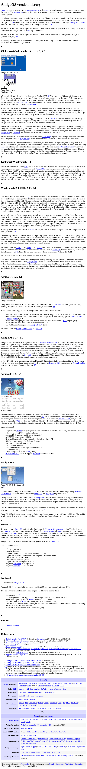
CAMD (65, 683)
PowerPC (27, 355)
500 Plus (32, 719)
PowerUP (36, 454)
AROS (21, 708)
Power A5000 (31, 735)
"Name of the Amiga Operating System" (19, 643)
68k (54, 529)
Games (46, 703)
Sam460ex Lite (64, 732)
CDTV (28, 722)
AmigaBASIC (23, 683)
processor (59, 529)
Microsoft (16, 133)
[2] (19, 594)
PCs (16, 252)
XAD (28, 452)
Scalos (51, 689)
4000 (75, 719)
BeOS (33, 708)
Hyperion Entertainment (48, 342)
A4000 (29, 329)
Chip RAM (24, 752)
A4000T (39, 329)
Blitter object (57, 683)
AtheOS (26, 708)
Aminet (21, 703)
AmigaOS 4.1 (19, 582)
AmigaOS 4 (40, 696)
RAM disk (55, 686)
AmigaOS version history (27, 696)
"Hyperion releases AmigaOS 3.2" (17, 655)
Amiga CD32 (35, 325)
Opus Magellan (35, 689)
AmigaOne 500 (34, 725)
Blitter (28, 747)
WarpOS (9, 454)
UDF (44, 692)
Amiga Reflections (31, 703)
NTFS (53, 692)
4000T (80, 719)
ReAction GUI (54, 363)
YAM (28, 705)
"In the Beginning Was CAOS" (16, 639)
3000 (59, 719)
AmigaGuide (32, 262)
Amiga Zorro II (57, 756)
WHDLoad (74, 703)
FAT (48, 692)
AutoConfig (46, 137)
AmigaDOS (33, 683)
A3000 (39, 248)
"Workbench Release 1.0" (14, 641)
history (50, 716)
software (13, 704)
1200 (41, 719)
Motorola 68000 (64, 419)
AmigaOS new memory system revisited (22, 663)
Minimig (24, 728)
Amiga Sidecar (46, 756)
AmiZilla (33, 705)
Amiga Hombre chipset (28, 743)
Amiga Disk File (79, 363)
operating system (33, 10)
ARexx (50, 683)
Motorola (48, 529)
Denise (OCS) (52, 747)
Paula (69, 747)
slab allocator (56, 541)
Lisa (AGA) (62, 747)
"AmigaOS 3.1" (11, 645)
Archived (26, 641)
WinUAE (22, 705)
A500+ (18, 248)
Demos (40, 703)
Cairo (24, 602)
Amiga (46, 10)
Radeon (31, 599)
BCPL (32, 229)
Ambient (21, 689)
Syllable (58, 708)
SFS (40, 692)
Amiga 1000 (18, 12)
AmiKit (32, 699)
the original (41, 639)
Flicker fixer (25, 756)
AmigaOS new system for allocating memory (23, 665)
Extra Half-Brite (48, 752)
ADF (59, 703)
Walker (23, 735)
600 (37, 719)
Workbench (57, 689)
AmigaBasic (5, 133)
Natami (30, 728)
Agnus (23, 747)
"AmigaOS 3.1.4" (22, 653)
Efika (29, 732)
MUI (27, 689)
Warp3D (16, 566)
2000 (50, 719)
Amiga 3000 (40, 169)
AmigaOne (50, 494)
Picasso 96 (17, 564)
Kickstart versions (12, 625)
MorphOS (51, 708)
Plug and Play (25, 139)
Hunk (29, 686)
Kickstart (48, 686)
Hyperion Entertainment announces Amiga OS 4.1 (25, 675)
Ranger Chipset (43, 739)
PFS (36, 692)
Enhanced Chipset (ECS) (57, 739)
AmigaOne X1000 (46, 725)
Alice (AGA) (42, 747)
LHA (68, 703)
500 (26, 719)
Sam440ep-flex (45, 732)
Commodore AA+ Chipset (74, 741)
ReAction (44, 689)
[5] (4, 487)
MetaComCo (33, 104)
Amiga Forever (24, 699)
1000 (22, 719)
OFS (28, 692)
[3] (20, 594)
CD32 (58, 305)
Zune (64, 689)
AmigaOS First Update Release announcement (24, 660)
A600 (29, 248)
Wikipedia (25, 764)
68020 (18, 421)
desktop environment (77, 22)
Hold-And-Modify (35, 752)
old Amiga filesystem (66, 147)
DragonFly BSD (41, 708)
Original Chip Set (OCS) (29, 739)
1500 (45, 719)
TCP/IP (19, 431)
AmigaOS (4, 10)
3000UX (70, 719)
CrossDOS (56, 250)
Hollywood (53, 703)
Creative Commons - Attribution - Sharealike (65, 764)
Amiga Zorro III (68, 756)
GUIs (14, 689)
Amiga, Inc (38, 494)
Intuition (41, 686)
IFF (64, 703)
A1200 (24, 329)
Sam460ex (54, 732)
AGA (65, 321)
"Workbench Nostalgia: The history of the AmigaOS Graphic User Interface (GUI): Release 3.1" (49, 649)
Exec (70, 683)
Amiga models (14, 720)
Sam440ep (35, 732)
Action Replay (35, 756)
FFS (2, 147)
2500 (54, 719)
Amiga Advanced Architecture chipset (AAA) (50, 741)
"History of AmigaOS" (13, 647)
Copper (33, 747)
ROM (53, 118)
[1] (44, 510)
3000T (64, 719)
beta (26, 167)
